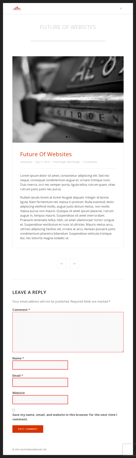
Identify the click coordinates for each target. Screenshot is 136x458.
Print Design (59, 162)
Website (18, 393)
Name (18, 358)
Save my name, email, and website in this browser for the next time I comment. (64, 417)
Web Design (73, 162)
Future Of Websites (46, 154)
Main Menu (121, 8)
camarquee (26, 162)
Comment (21, 310)
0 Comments (90, 162)
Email (17, 376)
